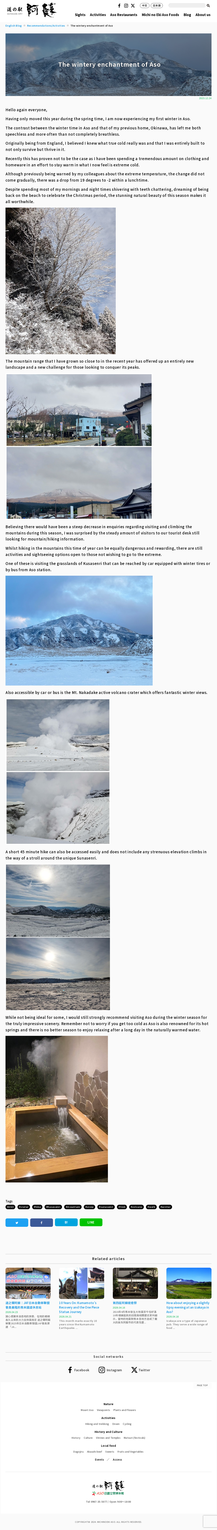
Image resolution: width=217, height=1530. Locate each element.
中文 (144, 5)
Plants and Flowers (124, 1410)
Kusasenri (53, 1207)
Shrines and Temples (108, 1437)
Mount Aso (87, 1410)
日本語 (157, 5)
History (76, 1437)
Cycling (127, 1423)
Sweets (109, 1451)
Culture (88, 1437)
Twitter (133, 5)
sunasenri (106, 1207)
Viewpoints (103, 1410)
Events (99, 1459)
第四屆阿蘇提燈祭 (125, 1303)
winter (166, 1207)
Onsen (116, 1423)
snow (90, 1207)
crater (25, 1207)
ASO (11, 1207)
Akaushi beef (94, 1451)
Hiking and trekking (97, 1423)
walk (152, 1207)
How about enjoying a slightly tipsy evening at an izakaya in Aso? (188, 1307)
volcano (137, 1207)
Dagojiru (78, 1451)
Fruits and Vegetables (130, 1451)
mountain (73, 1207)
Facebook (119, 5)
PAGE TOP (202, 1385)
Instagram (126, 5)
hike (38, 1207)
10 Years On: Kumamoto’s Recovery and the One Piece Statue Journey (79, 1307)
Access (117, 1459)
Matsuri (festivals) (134, 1437)
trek (122, 1207)
